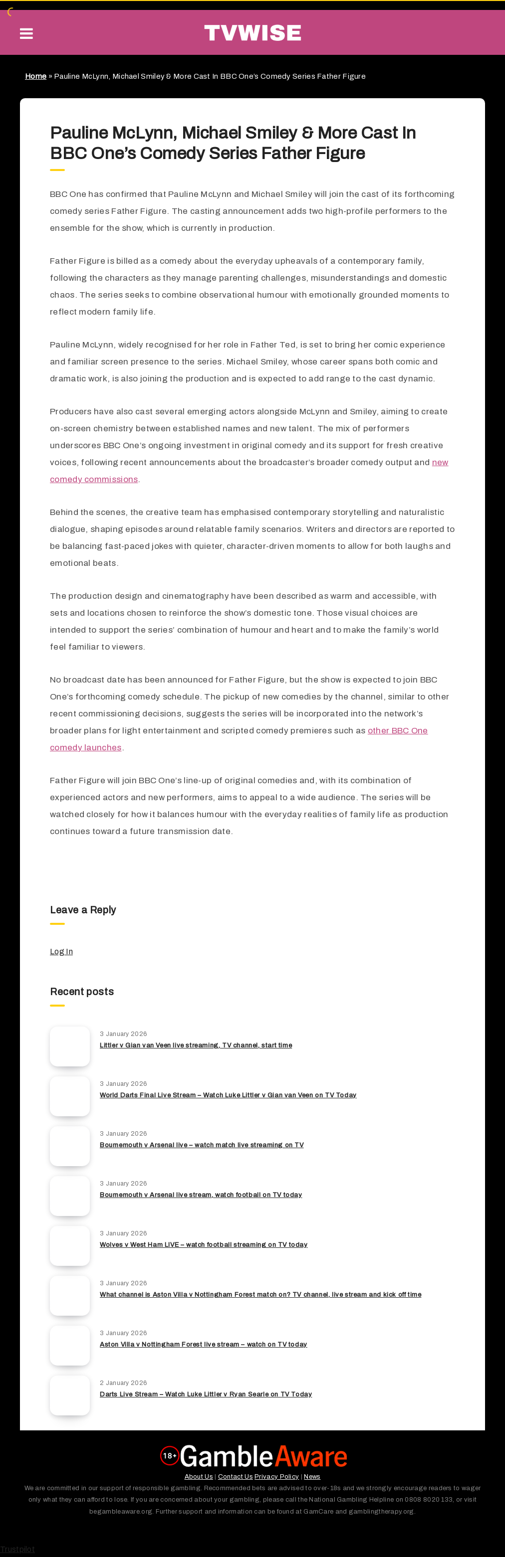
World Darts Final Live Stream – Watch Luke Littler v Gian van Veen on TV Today (228, 1095)
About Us (199, 1476)
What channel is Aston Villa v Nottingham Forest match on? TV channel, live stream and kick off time (260, 1294)
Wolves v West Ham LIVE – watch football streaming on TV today (204, 1244)
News (312, 1476)
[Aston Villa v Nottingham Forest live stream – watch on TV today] (70, 1346)
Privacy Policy (276, 1476)
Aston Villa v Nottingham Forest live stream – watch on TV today (203, 1344)
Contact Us (235, 1476)
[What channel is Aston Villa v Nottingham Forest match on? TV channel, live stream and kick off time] (70, 1296)
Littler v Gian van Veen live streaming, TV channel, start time (196, 1045)
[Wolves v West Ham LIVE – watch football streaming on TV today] (70, 1246)
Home (35, 76)
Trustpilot (17, 1549)
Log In (61, 951)
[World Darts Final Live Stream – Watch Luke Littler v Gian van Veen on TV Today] (70, 1096)
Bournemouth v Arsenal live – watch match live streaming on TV (202, 1145)
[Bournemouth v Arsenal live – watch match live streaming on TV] (70, 1146)
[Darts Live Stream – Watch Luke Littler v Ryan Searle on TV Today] (70, 1395)
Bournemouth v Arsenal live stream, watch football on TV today (201, 1195)
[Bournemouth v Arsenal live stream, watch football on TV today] (70, 1196)
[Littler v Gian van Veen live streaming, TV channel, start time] (70, 1046)
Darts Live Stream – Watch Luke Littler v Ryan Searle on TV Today (206, 1394)
